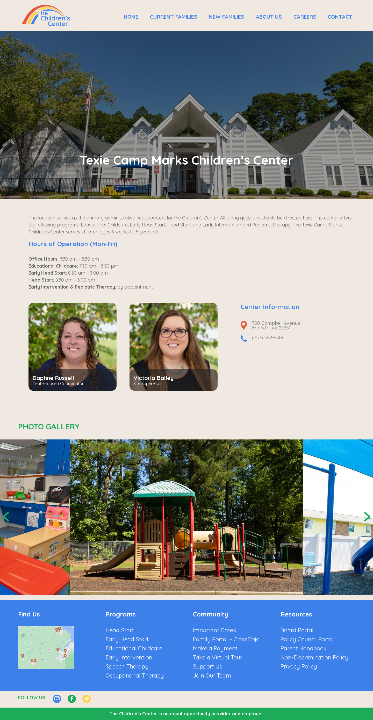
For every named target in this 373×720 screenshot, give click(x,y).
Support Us (207, 666)
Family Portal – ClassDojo (226, 639)
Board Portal (297, 630)
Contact (340, 16)
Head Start (120, 630)
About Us (269, 16)
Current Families (173, 16)
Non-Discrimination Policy (314, 657)
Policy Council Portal (307, 639)
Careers (304, 16)
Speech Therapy (127, 666)
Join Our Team (212, 675)
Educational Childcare (134, 648)
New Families (226, 16)
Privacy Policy (299, 666)
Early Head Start (127, 639)
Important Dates (214, 630)
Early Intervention (129, 657)
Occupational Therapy (135, 675)
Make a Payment (215, 648)
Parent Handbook (304, 648)
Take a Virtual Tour (217, 657)
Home (131, 16)
